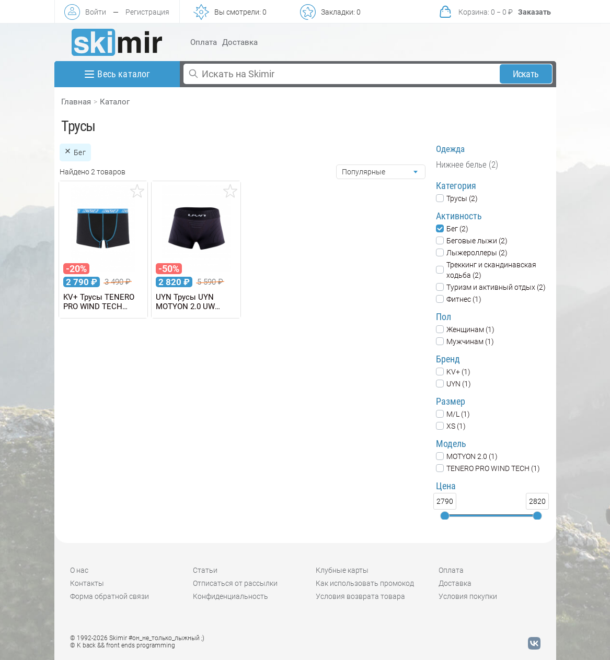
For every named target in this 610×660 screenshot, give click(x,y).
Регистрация (147, 12)
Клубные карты (342, 570)
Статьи (205, 570)
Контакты (87, 583)
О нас (79, 570)
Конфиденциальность (230, 596)
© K (122, 645)
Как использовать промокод (365, 583)
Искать (525, 73)
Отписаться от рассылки (235, 583)
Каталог (115, 102)
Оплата (203, 42)
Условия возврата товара (360, 596)
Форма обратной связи (109, 596)
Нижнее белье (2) (467, 164)
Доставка (240, 42)
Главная (76, 102)
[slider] (445, 516)
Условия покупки (468, 596)
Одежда (450, 149)
